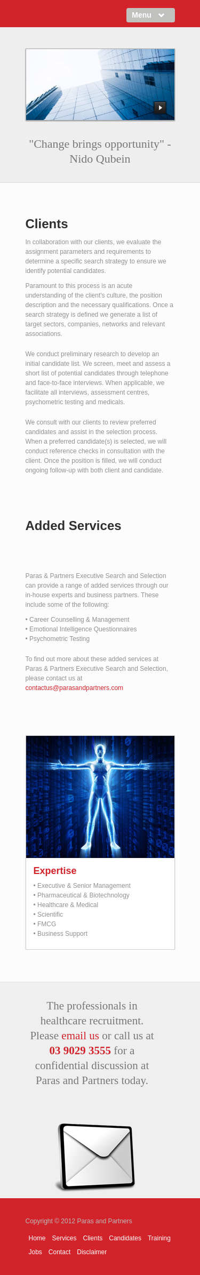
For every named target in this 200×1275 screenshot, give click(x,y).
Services (64, 1238)
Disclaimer (92, 1252)
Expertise (55, 870)
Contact (59, 1252)
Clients (93, 1238)
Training (159, 1238)
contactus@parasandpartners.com (75, 688)
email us (80, 1035)
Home (37, 1238)
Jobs (35, 1252)
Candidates (125, 1238)
